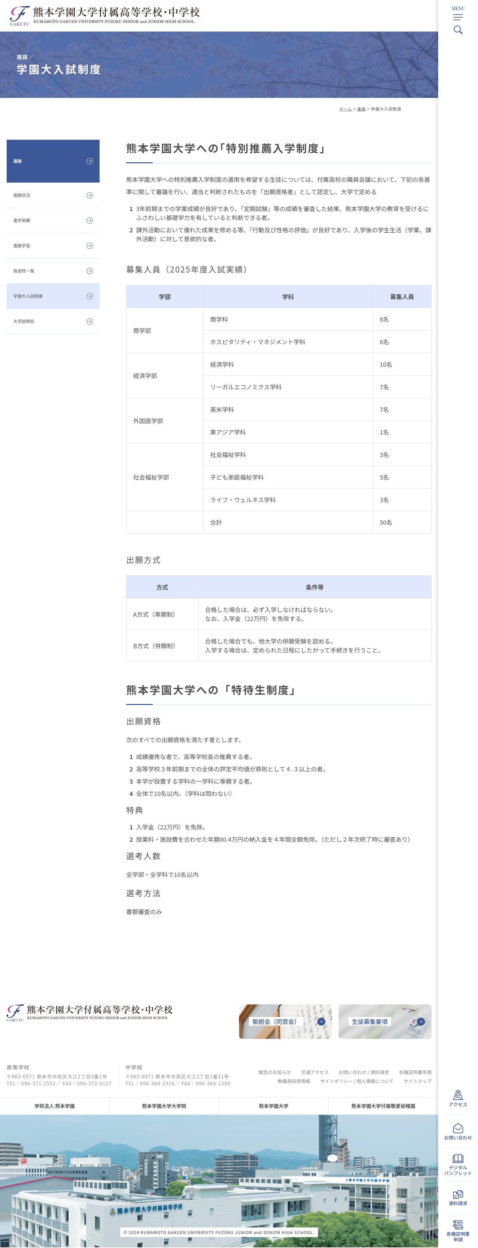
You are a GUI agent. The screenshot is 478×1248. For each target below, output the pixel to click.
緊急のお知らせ (275, 1073)
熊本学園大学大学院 (164, 1106)
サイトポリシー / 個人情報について (357, 1082)
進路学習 (25, 245)
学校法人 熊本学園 (55, 1106)
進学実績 (25, 220)
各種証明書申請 (415, 1073)
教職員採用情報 (294, 1082)
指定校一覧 (28, 270)
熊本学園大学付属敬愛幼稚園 (383, 1106)
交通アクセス (315, 1073)
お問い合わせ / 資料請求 (364, 1073)
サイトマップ (418, 1082)
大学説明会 (28, 321)
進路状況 (25, 195)
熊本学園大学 (273, 1106)
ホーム (345, 109)
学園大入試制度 (34, 295)
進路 (361, 109)
